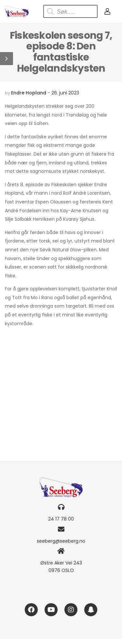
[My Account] (107, 11)
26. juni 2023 (65, 93)
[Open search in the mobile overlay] (70, 11)
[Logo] (17, 11)
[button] (6, 58)
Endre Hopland (28, 93)
